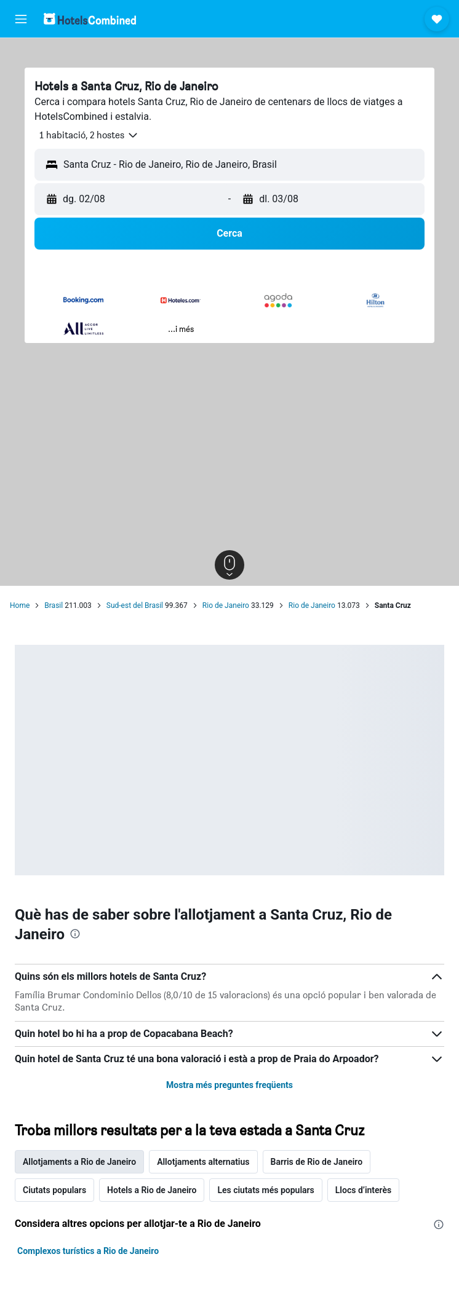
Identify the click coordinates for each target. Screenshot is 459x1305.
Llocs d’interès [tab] (363, 1190)
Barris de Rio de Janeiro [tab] (317, 1162)
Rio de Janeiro (225, 605)
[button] (20, 19)
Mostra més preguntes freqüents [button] (229, 1085)
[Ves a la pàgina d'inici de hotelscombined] (90, 19)
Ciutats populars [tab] (54, 1190)
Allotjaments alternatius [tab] (203, 1162)
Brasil (53, 605)
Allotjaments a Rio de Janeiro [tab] (79, 1162)
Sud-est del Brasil (134, 605)
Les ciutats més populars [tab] (265, 1190)
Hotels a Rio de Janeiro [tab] (151, 1190)
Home (20, 605)
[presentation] (75, 933)
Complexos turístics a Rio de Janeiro (88, 1251)
